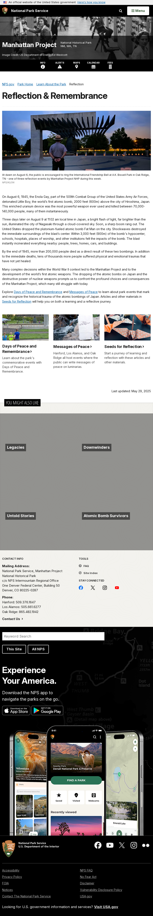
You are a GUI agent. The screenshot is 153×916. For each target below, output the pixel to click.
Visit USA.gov (106, 907)
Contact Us (11, 619)
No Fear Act (88, 877)
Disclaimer (87, 883)
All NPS (38, 649)
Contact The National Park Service (26, 896)
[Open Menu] (138, 10)
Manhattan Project (29, 45)
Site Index (88, 573)
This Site (14, 649)
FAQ (84, 566)
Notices (7, 890)
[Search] (53, 636)
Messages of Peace (83, 292)
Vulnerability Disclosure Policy (101, 890)
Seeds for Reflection (16, 301)
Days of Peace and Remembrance (38, 292)
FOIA (5, 883)
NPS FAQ (86, 870)
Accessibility (10, 870)
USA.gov (86, 896)
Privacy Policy (12, 877)
